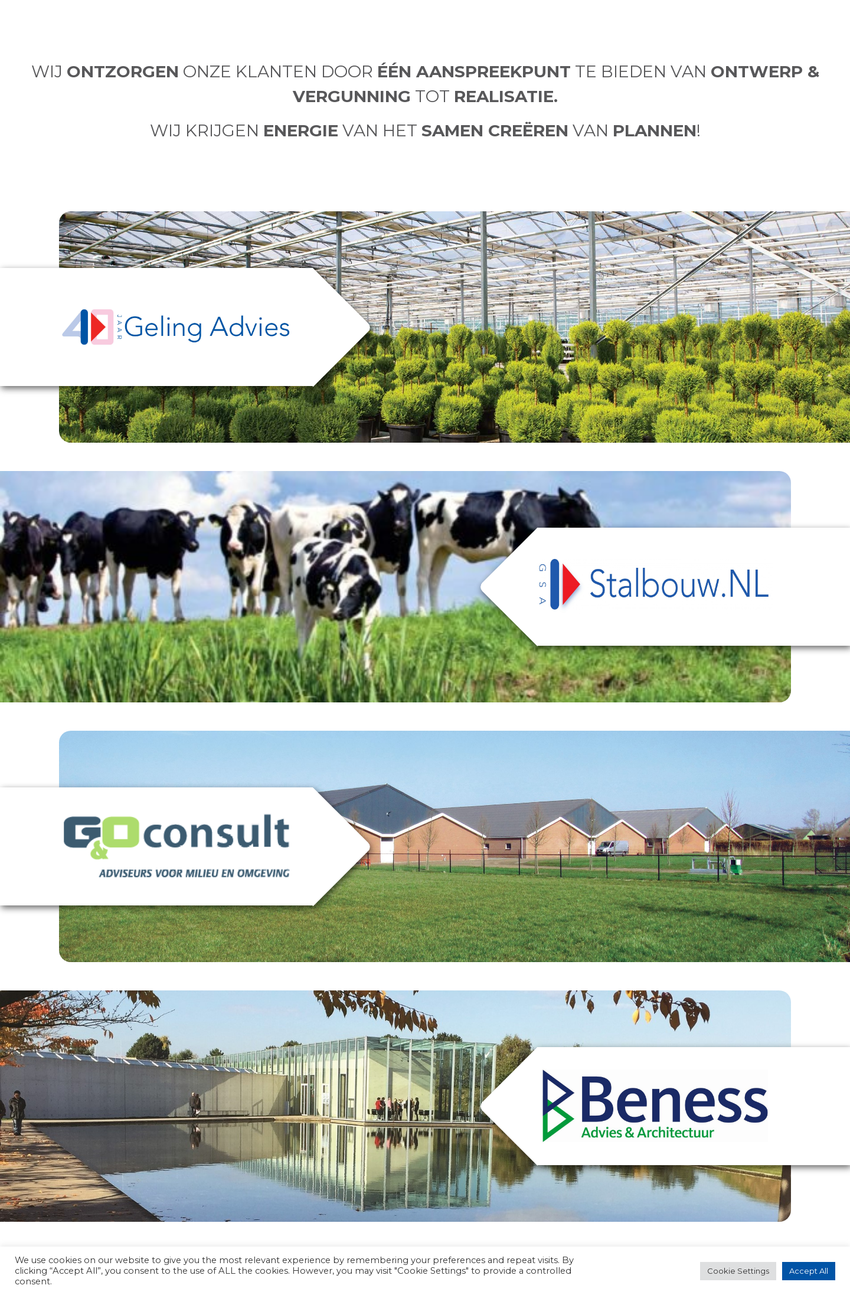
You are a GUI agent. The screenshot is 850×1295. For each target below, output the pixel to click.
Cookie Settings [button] (738, 1271)
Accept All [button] (808, 1271)
